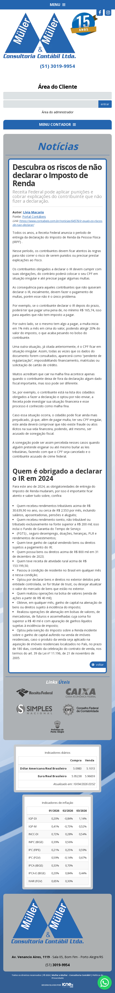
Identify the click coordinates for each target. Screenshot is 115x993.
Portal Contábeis (34, 216)
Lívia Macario (33, 212)
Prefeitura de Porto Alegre (57, 727)
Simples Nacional (34, 710)
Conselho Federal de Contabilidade (81, 710)
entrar (105, 104)
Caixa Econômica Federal (81, 693)
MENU (57, 4)
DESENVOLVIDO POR (51, 985)
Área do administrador (57, 112)
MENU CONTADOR (57, 124)
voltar (98, 665)
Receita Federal (34, 693)
